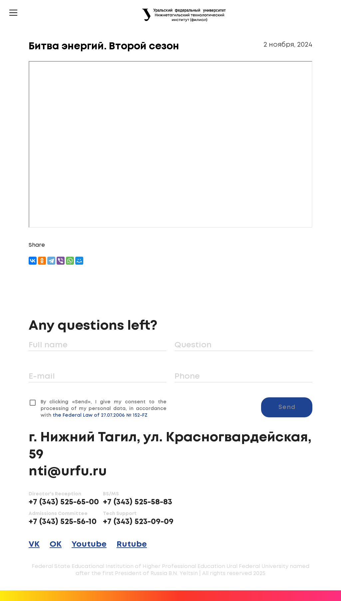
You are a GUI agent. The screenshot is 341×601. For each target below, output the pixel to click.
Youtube (89, 544)
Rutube (132, 544)
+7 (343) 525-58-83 (137, 502)
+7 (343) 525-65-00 (64, 502)
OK (56, 544)
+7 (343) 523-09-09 (138, 521)
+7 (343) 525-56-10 (63, 521)
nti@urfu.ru (68, 472)
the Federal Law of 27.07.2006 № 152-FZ (100, 415)
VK (34, 544)
